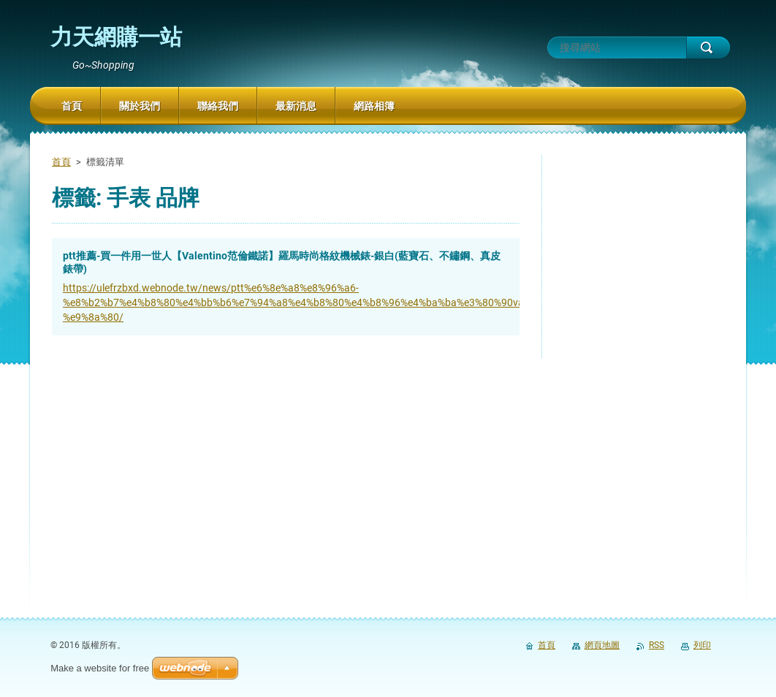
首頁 (61, 161)
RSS (656, 645)
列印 (702, 645)
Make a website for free (99, 668)
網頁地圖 (602, 645)
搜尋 (708, 47)
